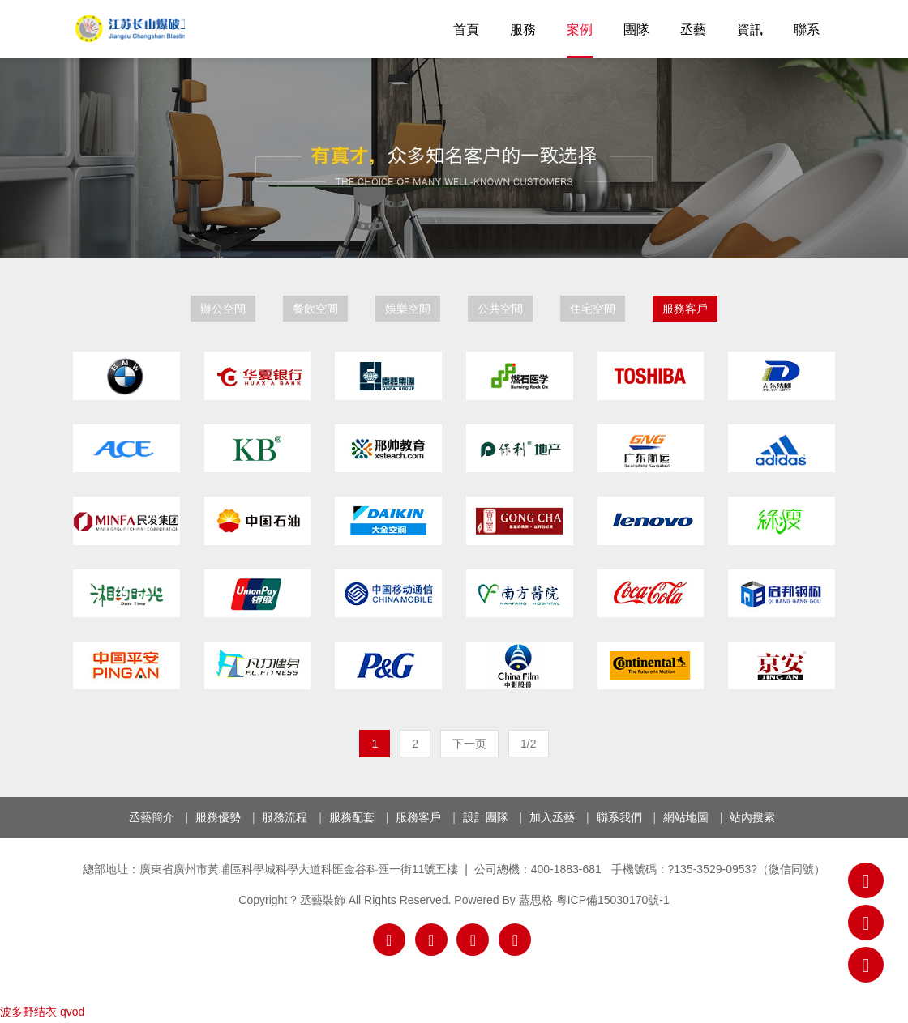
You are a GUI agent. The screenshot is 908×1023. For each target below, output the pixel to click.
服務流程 (284, 817)
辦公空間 (223, 308)
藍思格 (536, 899)
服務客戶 (685, 308)
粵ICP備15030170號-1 (613, 899)
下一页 (469, 743)
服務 (523, 29)
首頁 (466, 29)
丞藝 (693, 29)
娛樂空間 (407, 308)
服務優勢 (218, 817)
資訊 (750, 29)
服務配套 (352, 817)
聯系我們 (619, 817)
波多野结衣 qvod (42, 1011)
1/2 (528, 743)
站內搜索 (752, 817)
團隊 (636, 29)
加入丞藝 (552, 817)
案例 (580, 29)
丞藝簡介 (151, 817)
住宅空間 (592, 308)
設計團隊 (485, 817)
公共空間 (500, 308)
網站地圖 (686, 817)
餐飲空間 (315, 308)
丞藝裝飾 (129, 28)
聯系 (807, 29)
